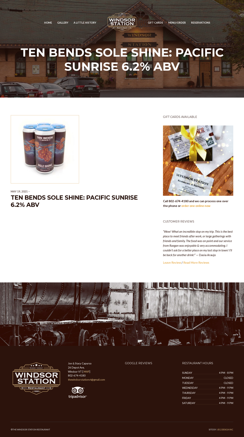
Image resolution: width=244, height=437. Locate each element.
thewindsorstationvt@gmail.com (86, 379)
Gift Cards (155, 22)
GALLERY (62, 22)
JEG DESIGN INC (225, 429)
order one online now (195, 205)
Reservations (200, 22)
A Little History (85, 22)
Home (48, 22)
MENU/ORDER (177, 22)
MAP (86, 371)
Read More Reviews (196, 262)
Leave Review (172, 262)
